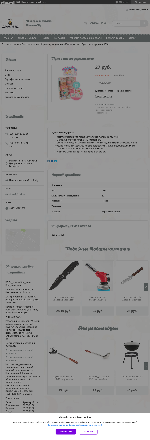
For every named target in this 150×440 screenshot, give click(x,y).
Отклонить (88, 432)
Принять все (66, 432)
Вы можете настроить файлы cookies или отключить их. (73, 425)
